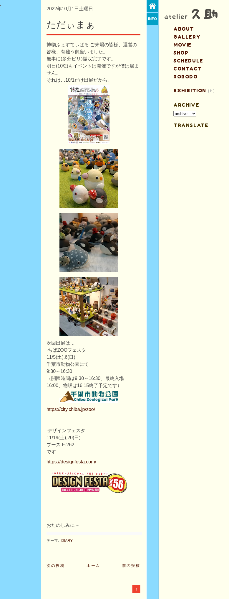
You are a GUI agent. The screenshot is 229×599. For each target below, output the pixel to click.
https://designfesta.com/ (71, 461)
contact (187, 69)
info (152, 19)
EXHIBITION (189, 90)
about (183, 29)
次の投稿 (56, 565)
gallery (186, 37)
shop (180, 53)
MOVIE (182, 45)
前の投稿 (131, 565)
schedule (188, 61)
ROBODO (185, 77)
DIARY (67, 540)
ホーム (93, 565)
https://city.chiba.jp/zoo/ (71, 409)
